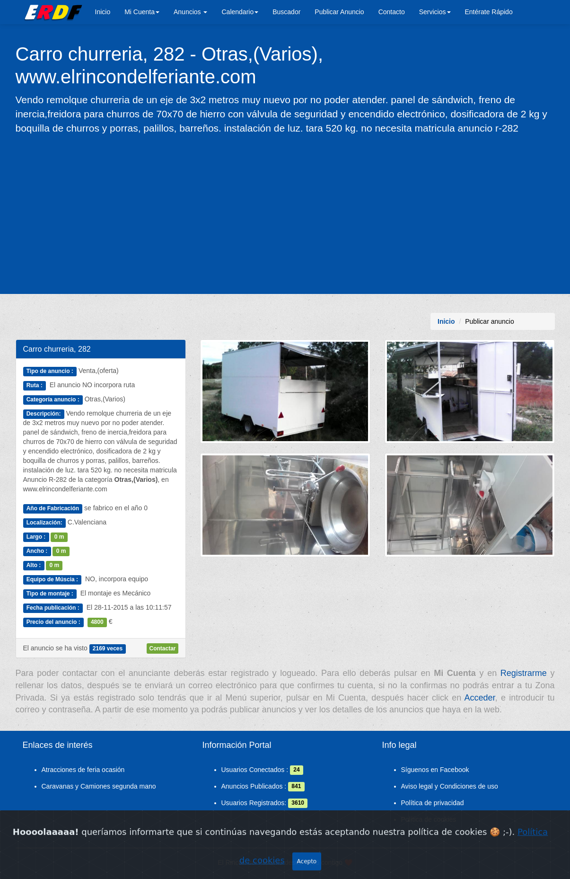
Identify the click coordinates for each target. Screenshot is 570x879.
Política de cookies (428, 819)
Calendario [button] (239, 12)
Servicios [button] (435, 12)
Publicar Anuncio (339, 12)
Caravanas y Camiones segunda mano (99, 786)
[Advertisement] (285, 213)
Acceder (480, 697)
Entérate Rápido (489, 12)
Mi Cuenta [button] (141, 12)
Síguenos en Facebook (435, 769)
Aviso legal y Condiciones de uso (449, 786)
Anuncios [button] (190, 12)
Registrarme (523, 673)
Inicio (103, 12)
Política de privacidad (432, 803)
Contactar (162, 648)
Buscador (286, 12)
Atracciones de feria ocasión (83, 769)
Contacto (391, 12)
